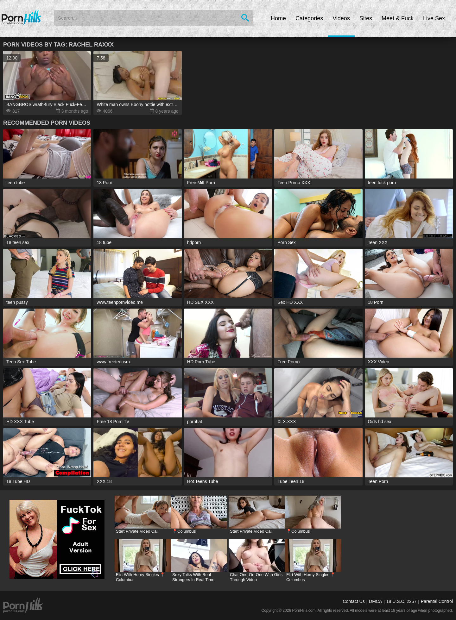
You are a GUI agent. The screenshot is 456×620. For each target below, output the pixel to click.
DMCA (375, 601)
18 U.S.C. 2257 (401, 601)
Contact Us (353, 601)
